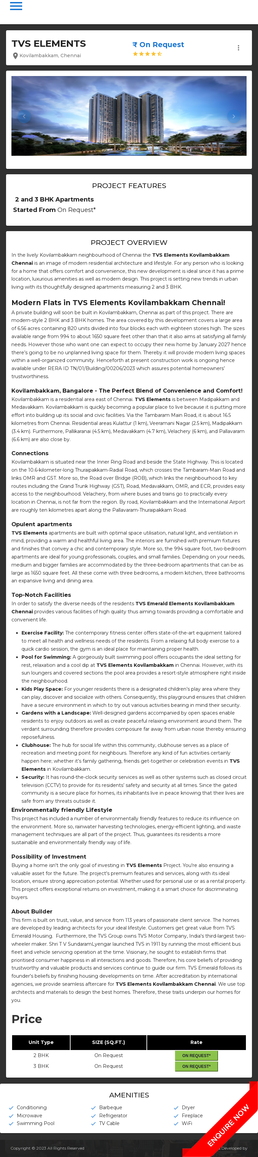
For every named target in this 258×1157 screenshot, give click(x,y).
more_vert (238, 48)
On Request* (196, 1055)
